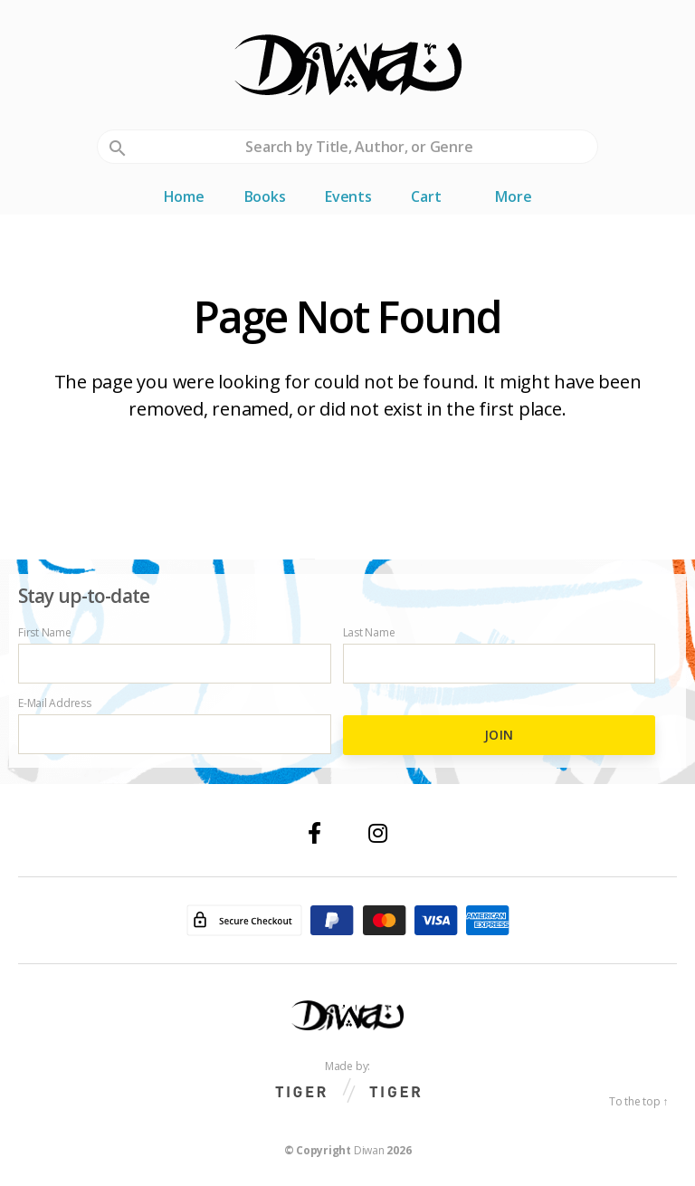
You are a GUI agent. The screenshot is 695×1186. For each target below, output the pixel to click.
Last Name (499, 655)
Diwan (369, 1150)
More (513, 196)
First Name (174, 655)
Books (265, 196)
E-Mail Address (174, 725)
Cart (426, 196)
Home (184, 196)
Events (348, 196)
